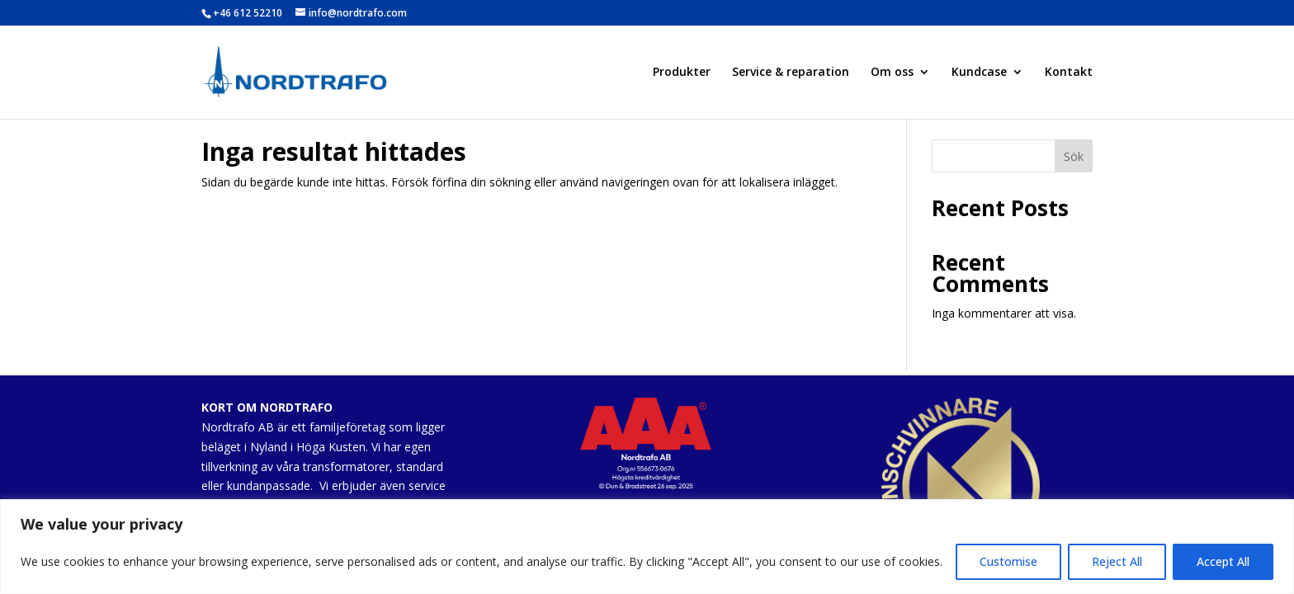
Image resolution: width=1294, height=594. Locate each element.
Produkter (682, 72)
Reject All (1117, 561)
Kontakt (1069, 72)
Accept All (1223, 561)
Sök (1074, 156)
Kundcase (979, 72)
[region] (647, 546)
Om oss (892, 72)
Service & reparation (790, 72)
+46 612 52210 (247, 13)
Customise (1008, 561)
